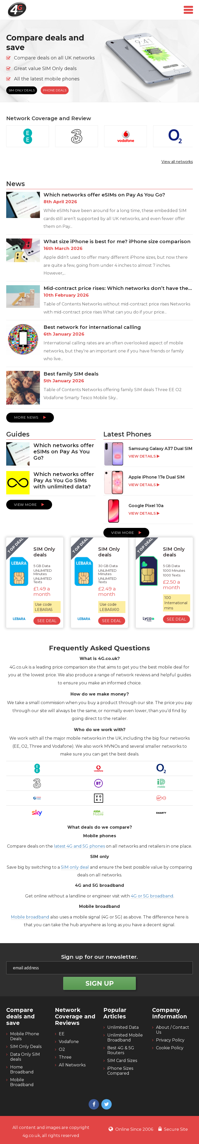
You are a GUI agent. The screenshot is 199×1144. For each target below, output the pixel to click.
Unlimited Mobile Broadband (125, 1038)
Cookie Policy (169, 1047)
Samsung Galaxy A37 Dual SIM (161, 448)
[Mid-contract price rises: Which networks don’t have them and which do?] (99, 302)
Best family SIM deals (71, 374)
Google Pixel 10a (146, 505)
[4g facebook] (93, 1104)
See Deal (46, 620)
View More (29, 504)
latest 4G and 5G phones (79, 846)
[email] (99, 967)
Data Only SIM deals (25, 1057)
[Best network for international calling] (99, 345)
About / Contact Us (172, 1030)
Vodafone (69, 1041)
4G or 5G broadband (152, 896)
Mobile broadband (30, 917)
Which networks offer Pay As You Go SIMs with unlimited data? (63, 480)
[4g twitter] (106, 1104)
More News (30, 417)
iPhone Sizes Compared (120, 1071)
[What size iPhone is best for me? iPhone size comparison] (99, 260)
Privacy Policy (170, 1040)
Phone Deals (54, 90)
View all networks (177, 161)
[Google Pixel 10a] (148, 511)
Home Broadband (22, 1069)
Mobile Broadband (22, 1082)
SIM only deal (75, 867)
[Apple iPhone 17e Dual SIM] (148, 483)
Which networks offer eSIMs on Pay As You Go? (104, 195)
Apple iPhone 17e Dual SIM (157, 477)
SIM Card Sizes (122, 1060)
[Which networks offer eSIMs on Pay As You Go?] (99, 213)
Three (65, 1057)
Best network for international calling (92, 327)
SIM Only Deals (22, 90)
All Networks (72, 1065)
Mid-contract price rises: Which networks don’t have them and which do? (118, 288)
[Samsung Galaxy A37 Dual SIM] (148, 454)
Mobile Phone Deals (24, 1036)
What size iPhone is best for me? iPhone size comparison (117, 241)
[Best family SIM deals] (99, 389)
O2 (62, 1049)
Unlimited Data (123, 1027)
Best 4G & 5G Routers (120, 1050)
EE (62, 1033)
